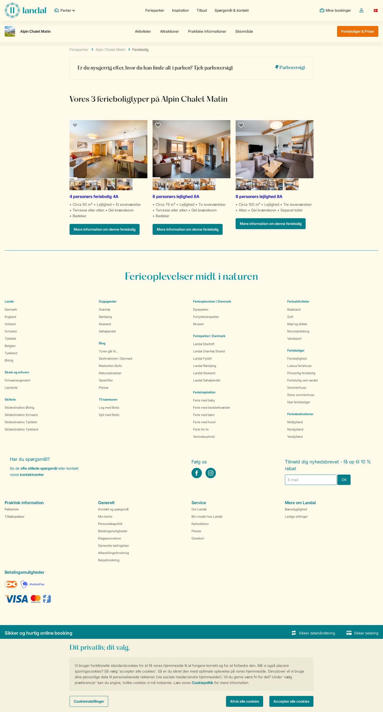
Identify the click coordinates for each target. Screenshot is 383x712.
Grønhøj (104, 309)
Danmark (11, 309)
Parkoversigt (290, 67)
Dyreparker (200, 309)
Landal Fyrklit (202, 358)
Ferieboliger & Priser (357, 31)
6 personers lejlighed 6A (176, 196)
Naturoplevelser (110, 373)
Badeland (293, 309)
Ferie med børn (204, 415)
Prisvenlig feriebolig (301, 373)
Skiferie (10, 399)
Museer (198, 324)
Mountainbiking (298, 331)
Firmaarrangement (17, 380)
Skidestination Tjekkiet (21, 422)
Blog (102, 343)
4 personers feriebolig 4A (94, 196)
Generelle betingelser (113, 545)
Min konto (105, 516)
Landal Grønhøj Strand (209, 351)
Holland (10, 324)
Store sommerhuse (300, 395)
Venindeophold (204, 437)
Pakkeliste (12, 509)
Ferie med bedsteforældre (211, 407)
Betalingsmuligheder (112, 531)
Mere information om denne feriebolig (104, 229)
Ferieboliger (295, 350)
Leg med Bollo (109, 407)
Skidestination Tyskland (21, 429)
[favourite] (75, 125)
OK (344, 479)
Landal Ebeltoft (203, 344)
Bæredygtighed (296, 509)
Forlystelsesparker (206, 317)
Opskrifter (106, 380)
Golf (290, 317)
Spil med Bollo (109, 415)
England (10, 317)
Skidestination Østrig (19, 407)
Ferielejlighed (297, 358)
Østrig (9, 360)
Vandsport (294, 338)
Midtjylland (295, 422)
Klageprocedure (109, 538)
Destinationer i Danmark (115, 358)
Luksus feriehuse (299, 366)
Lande (9, 301)
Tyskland (11, 353)
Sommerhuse (296, 387)
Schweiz (11, 331)
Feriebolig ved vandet (302, 380)
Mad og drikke (297, 324)
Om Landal (199, 509)
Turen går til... (108, 351)
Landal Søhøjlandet (206, 380)
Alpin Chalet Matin (110, 49)
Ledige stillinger (296, 516)
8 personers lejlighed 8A (259, 196)
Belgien (10, 346)
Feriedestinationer (300, 414)
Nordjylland (295, 429)
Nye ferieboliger (298, 402)
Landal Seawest (204, 373)
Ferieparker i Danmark (209, 336)
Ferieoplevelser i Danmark (212, 301)
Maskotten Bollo (110, 366)
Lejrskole (11, 387)
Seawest (105, 324)
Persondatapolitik (110, 524)
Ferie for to (201, 429)
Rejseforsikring (108, 560)
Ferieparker (154, 10)
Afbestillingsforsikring (113, 553)
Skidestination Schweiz (21, 415)
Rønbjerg (105, 317)
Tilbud (202, 10)
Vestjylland (295, 437)
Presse (103, 387)
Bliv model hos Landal (207, 516)
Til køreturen (108, 399)
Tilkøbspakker (14, 516)
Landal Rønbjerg (204, 366)
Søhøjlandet (107, 331)
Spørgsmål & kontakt (232, 10)
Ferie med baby (204, 400)
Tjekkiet (10, 338)
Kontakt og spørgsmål (113, 509)
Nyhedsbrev (200, 524)
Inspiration (180, 10)
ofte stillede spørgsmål (38, 468)
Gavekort (198, 538)
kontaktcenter (32, 474)
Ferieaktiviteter (298, 301)
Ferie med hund (204, 422)
